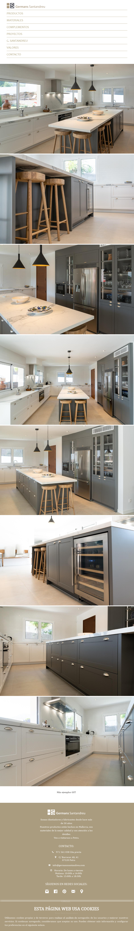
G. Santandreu (17, 40)
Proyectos (14, 34)
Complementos (18, 27)
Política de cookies (78, 907)
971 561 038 (62, 852)
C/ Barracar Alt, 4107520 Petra (68, 858)
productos (15, 13)
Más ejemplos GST (66, 792)
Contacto (14, 54)
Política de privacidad (56, 907)
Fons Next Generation (66, 913)
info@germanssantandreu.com (68, 865)
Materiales (15, 20)
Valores (13, 47)
